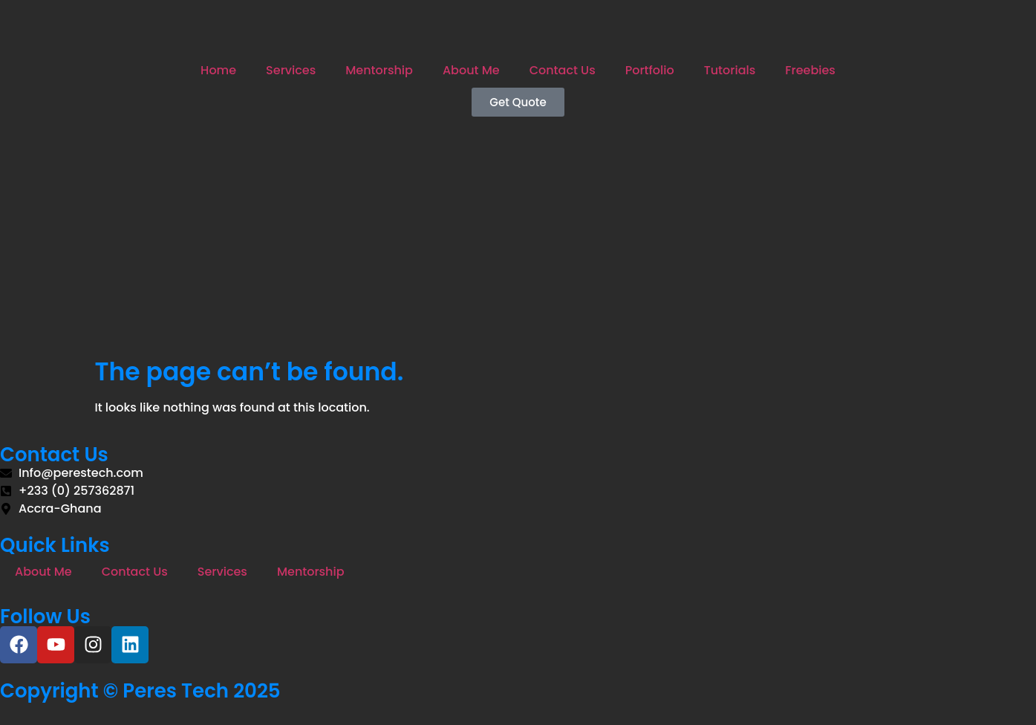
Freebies (810, 70)
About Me (471, 70)
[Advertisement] (518, 246)
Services (291, 70)
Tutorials (730, 70)
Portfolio (649, 70)
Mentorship (379, 70)
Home (218, 70)
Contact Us (563, 70)
